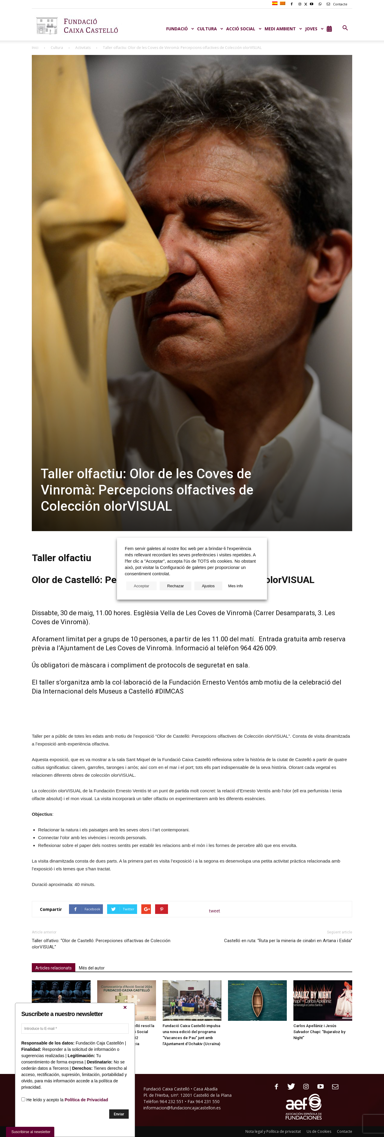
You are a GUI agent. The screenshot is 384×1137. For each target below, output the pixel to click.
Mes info (235, 586)
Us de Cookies (319, 1131)
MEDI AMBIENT (283, 29)
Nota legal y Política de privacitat (273, 1131)
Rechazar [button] (175, 586)
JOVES (314, 29)
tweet (214, 911)
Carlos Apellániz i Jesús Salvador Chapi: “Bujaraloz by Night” (319, 1032)
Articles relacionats (53, 968)
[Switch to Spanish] (275, 3)
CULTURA (210, 29)
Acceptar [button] (141, 586)
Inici (35, 47)
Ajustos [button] (208, 586)
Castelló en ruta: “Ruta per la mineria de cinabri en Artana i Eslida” (288, 940)
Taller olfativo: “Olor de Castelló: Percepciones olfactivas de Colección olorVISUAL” (101, 944)
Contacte (336, 4)
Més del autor (92, 968)
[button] (345, 28)
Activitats (83, 47)
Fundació (180, 29)
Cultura (57, 47)
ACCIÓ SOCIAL (244, 29)
